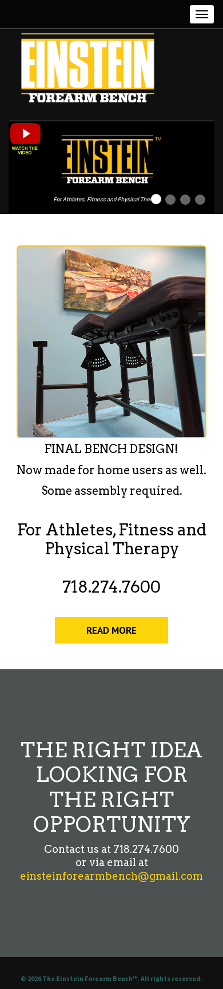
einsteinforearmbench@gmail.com (111, 876)
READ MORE (111, 630)
